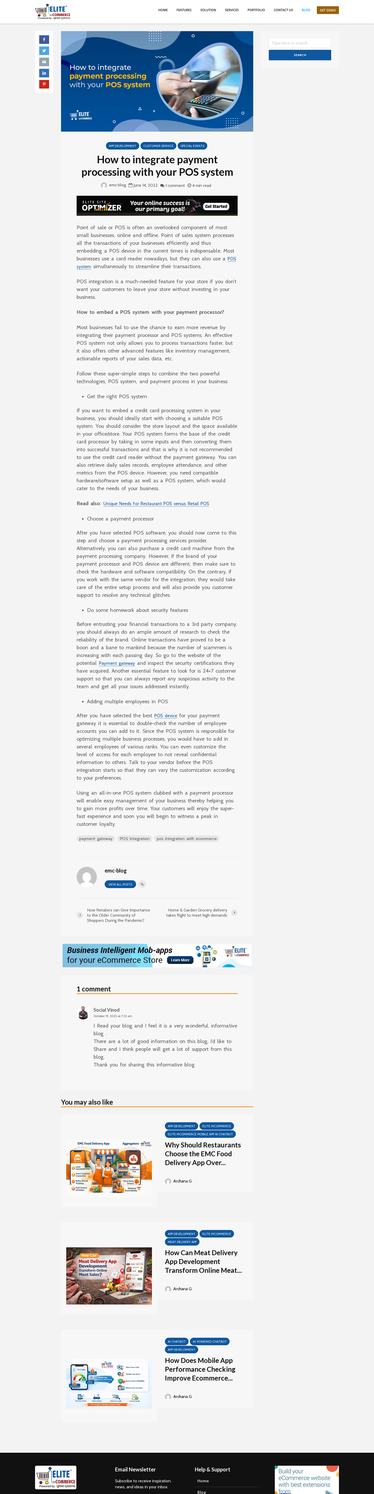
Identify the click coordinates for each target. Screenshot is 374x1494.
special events (192, 146)
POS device (167, 715)
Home (163, 10)
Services (232, 10)
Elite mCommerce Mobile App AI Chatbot (200, 1134)
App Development (122, 146)
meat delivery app (182, 1242)
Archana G (178, 1181)
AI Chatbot (177, 1341)
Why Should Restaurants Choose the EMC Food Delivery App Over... (203, 1154)
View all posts (120, 884)
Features (184, 10)
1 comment (175, 185)
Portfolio (256, 10)
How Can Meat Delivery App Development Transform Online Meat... (203, 1261)
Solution (208, 10)
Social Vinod (107, 1010)
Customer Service (158, 146)
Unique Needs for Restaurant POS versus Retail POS (164, 503)
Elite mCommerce (216, 1126)
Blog (306, 10)
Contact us (283, 10)
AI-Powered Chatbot (210, 1341)
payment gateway (96, 838)
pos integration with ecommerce (187, 838)
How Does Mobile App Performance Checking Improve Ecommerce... (200, 1369)
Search (300, 55)
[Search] (300, 43)
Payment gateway (120, 663)
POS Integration (135, 838)
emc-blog (113, 184)
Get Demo (328, 10)
